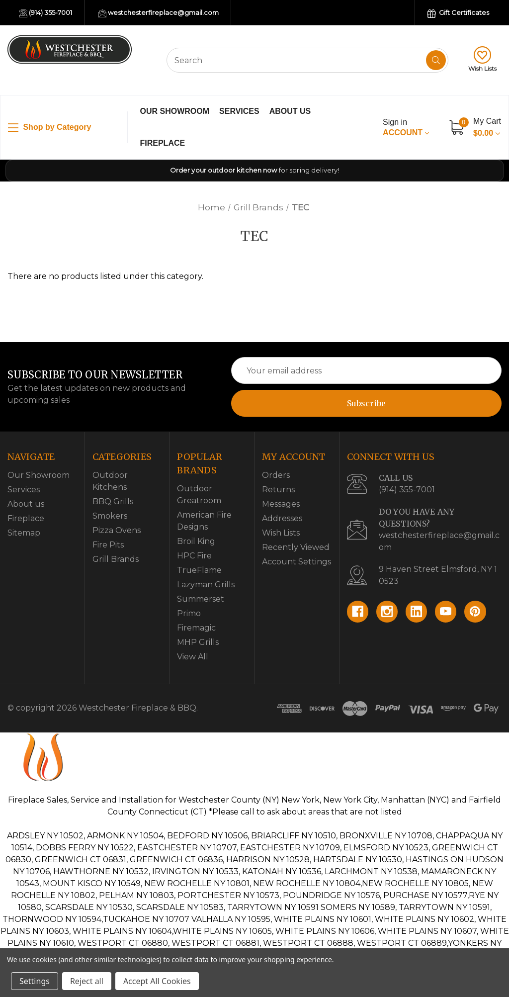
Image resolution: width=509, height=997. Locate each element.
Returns (278, 489)
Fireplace (162, 143)
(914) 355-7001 (45, 12)
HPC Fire (194, 555)
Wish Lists (482, 59)
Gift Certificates (458, 13)
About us (290, 111)
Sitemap (23, 533)
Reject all (86, 981)
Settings (34, 981)
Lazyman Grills (206, 584)
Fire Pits (108, 544)
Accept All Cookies (157, 981)
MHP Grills (198, 642)
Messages (281, 504)
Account (405, 127)
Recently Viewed (296, 547)
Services (239, 111)
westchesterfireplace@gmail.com (158, 12)
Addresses (282, 518)
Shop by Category (49, 128)
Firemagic (196, 628)
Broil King (196, 541)
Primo (189, 613)
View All (192, 656)
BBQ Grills (112, 501)
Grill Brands (115, 559)
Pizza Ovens (116, 530)
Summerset (200, 599)
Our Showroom (175, 111)
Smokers (109, 516)
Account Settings (296, 561)
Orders (276, 475)
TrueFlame (199, 570)
